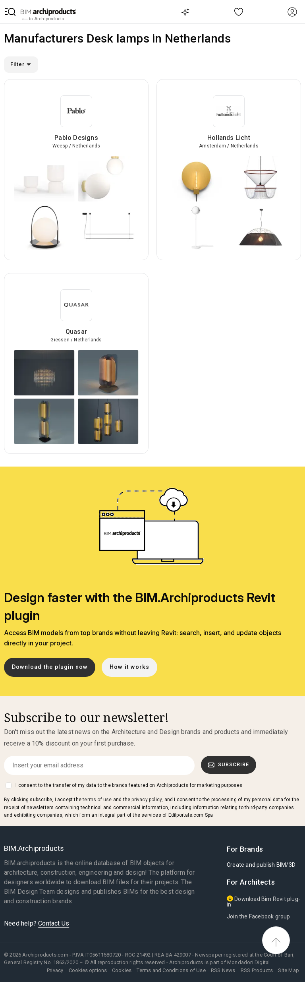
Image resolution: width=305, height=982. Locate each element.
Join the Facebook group (258, 916)
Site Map (288, 970)
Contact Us (53, 923)
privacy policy (146, 799)
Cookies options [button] (88, 970)
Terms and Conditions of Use (171, 970)
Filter (20, 64)
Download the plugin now (50, 667)
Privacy (55, 970)
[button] (10, 12)
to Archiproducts (43, 19)
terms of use (97, 799)
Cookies (121, 970)
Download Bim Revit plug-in (263, 901)
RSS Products (257, 970)
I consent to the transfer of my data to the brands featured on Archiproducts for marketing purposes (128, 785)
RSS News (223, 970)
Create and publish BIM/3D (261, 865)
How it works (129, 667)
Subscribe (228, 764)
